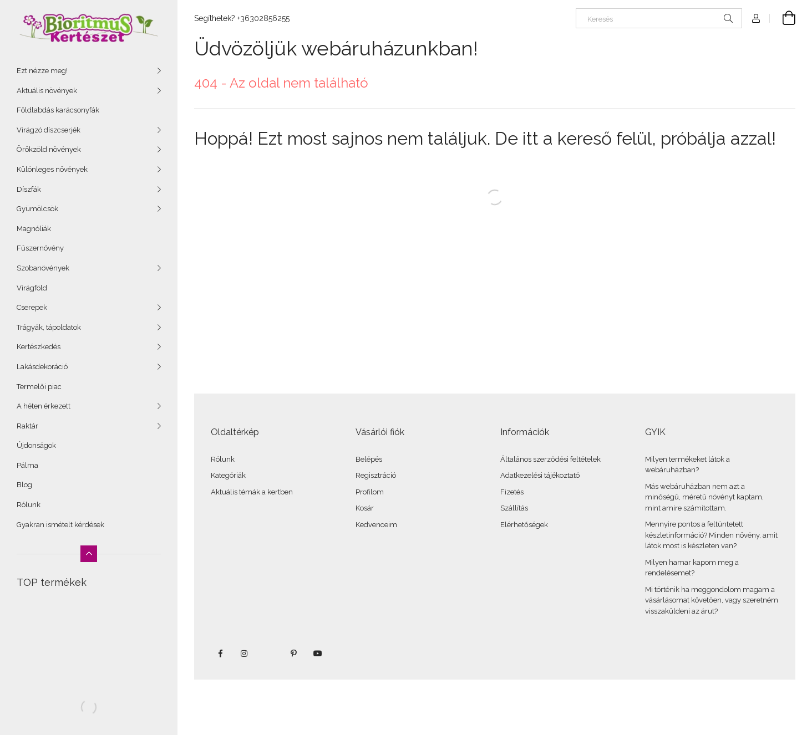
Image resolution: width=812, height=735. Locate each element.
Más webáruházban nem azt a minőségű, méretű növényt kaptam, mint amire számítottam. (704, 497)
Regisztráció (376, 475)
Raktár (27, 426)
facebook (220, 653)
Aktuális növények (47, 90)
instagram (244, 653)
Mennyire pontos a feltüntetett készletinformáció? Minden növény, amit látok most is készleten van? (711, 535)
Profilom (370, 492)
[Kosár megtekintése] (782, 18)
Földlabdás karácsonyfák (58, 110)
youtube (317, 653)
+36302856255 (263, 18)
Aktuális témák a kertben (252, 492)
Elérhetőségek (524, 524)
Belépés (369, 459)
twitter (269, 653)
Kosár (365, 508)
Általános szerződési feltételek (550, 459)
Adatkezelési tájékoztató (540, 475)
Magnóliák (34, 228)
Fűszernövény (40, 248)
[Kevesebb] (88, 553)
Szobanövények (43, 268)
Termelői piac (39, 386)
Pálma (27, 465)
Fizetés (512, 492)
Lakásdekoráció (42, 367)
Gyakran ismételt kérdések (60, 524)
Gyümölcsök (37, 209)
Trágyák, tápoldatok (49, 327)
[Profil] (756, 18)
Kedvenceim (376, 524)
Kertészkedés (38, 347)
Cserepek (32, 307)
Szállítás (514, 508)
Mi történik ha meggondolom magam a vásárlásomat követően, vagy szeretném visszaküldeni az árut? (711, 600)
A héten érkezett (43, 406)
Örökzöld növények (49, 149)
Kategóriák (228, 475)
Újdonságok (36, 445)
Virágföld (32, 288)
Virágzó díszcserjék (48, 130)
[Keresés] (659, 18)
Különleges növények (52, 169)
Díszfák (29, 189)
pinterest (293, 653)
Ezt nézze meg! (42, 71)
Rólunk (28, 505)
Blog (24, 485)
